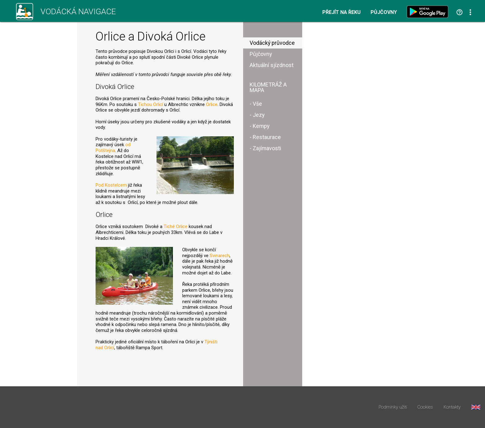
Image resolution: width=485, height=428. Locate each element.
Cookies (425, 407)
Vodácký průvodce (272, 43)
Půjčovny (384, 12)
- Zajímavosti (265, 148)
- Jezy (257, 115)
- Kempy (259, 126)
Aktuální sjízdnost (272, 65)
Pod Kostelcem (111, 185)
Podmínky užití (393, 407)
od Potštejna (113, 147)
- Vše (256, 103)
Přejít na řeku (341, 12)
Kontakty (452, 407)
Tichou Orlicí (150, 104)
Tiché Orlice (175, 226)
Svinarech (220, 255)
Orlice (211, 104)
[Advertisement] (361, 120)
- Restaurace (265, 137)
